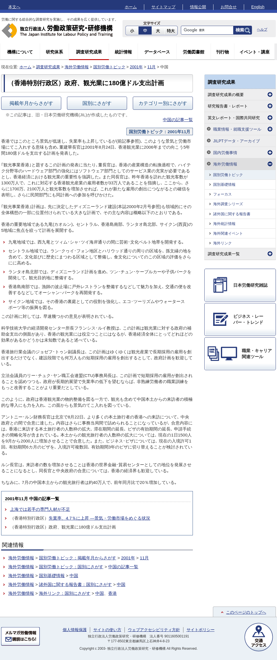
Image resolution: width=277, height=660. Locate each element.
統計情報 (123, 51)
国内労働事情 (225, 152)
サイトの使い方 (107, 629)
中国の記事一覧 (178, 119)
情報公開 (198, 7)
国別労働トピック (109, 67)
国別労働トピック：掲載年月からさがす (77, 557)
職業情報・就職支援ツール (237, 129)
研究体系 (54, 51)
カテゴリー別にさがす (162, 103)
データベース (157, 51)
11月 (151, 67)
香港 (112, 593)
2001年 (136, 67)
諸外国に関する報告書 (231, 214)
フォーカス (222, 194)
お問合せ (229, 7)
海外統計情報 (224, 224)
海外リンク (222, 243)
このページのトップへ (246, 612)
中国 (74, 575)
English (257, 7)
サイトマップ (163, 7)
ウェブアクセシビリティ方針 (154, 629)
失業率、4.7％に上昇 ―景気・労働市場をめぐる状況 (99, 518)
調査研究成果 (89, 51)
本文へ (14, 7)
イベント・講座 (255, 51)
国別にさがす (97, 103)
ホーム (131, 7)
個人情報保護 (75, 629)
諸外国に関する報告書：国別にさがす (75, 584)
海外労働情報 (77, 67)
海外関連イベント (228, 233)
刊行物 (222, 51)
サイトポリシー (201, 629)
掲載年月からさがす (31, 103)
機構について (20, 51)
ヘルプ (262, 29)
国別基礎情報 (52, 575)
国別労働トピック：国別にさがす (71, 566)
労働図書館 (193, 51)
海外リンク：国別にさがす (64, 593)
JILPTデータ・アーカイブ (236, 141)
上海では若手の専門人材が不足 (40, 509)
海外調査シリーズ (228, 204)
